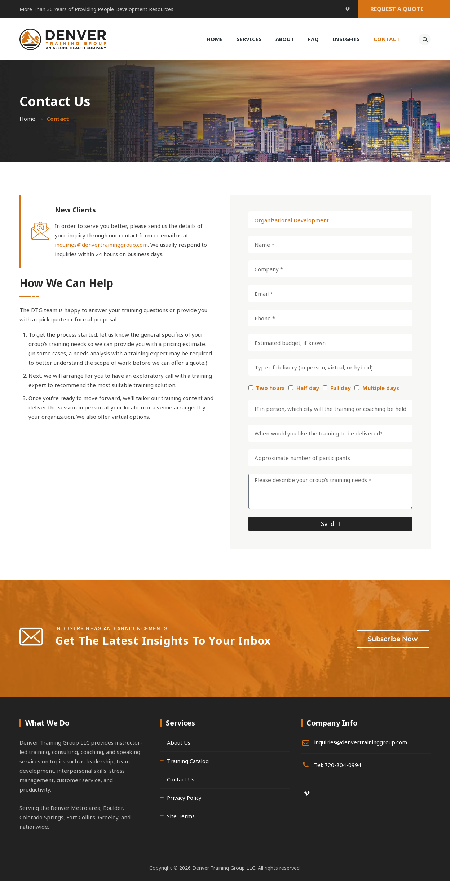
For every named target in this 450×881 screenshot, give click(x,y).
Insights (345, 39)
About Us (178, 742)
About (284, 39)
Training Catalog (188, 760)
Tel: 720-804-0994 (337, 764)
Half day (307, 387)
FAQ (313, 39)
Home (214, 39)
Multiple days (380, 387)
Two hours (270, 387)
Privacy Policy (184, 797)
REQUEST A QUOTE (396, 9)
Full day (340, 387)
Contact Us (180, 779)
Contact (386, 39)
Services (248, 39)
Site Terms (181, 816)
